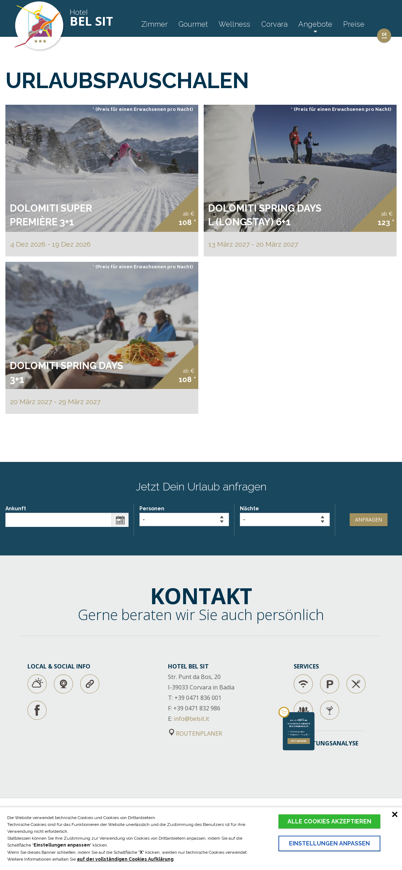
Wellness (234, 24)
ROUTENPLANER (195, 733)
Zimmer (154, 24)
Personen (184, 516)
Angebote (315, 24)
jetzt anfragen (333, 804)
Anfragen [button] (368, 519)
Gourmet (193, 24)
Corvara (274, 24)
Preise (353, 24)
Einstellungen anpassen (329, 843)
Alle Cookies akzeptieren (329, 821)
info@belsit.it (191, 719)
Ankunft (67, 516)
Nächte (284, 516)
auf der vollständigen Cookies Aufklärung (125, 859)
